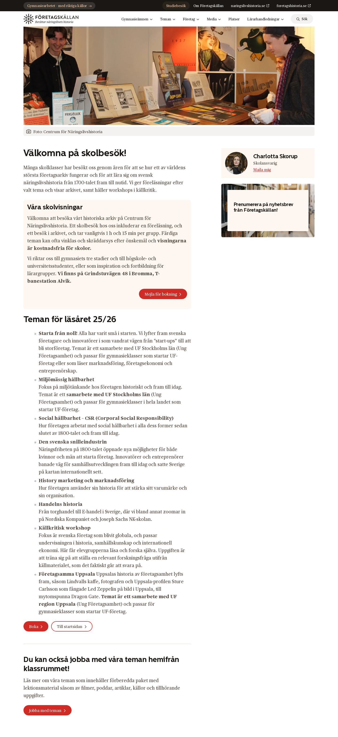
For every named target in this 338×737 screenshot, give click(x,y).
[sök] (302, 19)
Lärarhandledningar (265, 19)
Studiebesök (176, 6)
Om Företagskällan (208, 6)
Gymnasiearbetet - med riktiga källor (59, 6)
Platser (234, 19)
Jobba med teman (45, 711)
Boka (33, 627)
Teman (167, 19)
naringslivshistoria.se (248, 6)
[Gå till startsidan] (50, 19)
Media (214, 19)
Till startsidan (69, 627)
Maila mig (262, 170)
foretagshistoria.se (292, 6)
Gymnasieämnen (137, 19)
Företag (191, 19)
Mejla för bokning (161, 294)
